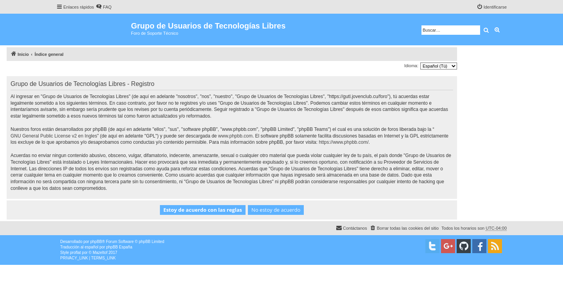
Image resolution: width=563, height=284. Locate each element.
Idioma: (411, 65)
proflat (75, 252)
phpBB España (119, 247)
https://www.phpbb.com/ (343, 142)
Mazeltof (100, 252)
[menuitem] (103, 7)
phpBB (96, 241)
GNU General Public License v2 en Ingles (54, 136)
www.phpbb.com (235, 136)
